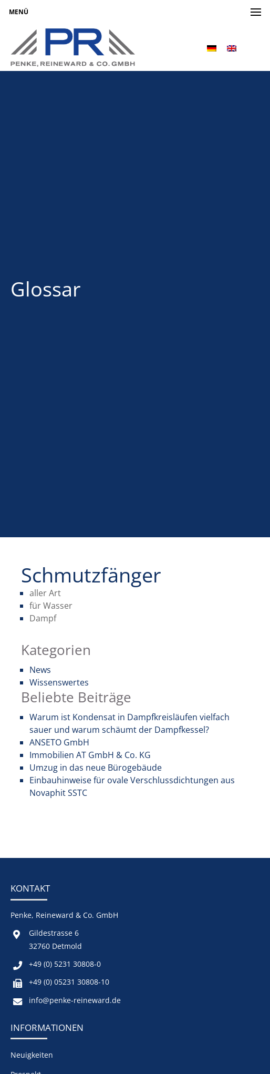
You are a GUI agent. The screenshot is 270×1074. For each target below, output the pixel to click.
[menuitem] (212, 47)
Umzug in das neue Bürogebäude (95, 767)
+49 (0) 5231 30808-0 (65, 964)
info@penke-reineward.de (75, 1000)
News (40, 670)
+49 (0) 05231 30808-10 (69, 982)
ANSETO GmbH (59, 742)
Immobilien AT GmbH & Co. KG (90, 755)
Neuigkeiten (32, 1055)
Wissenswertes (59, 682)
